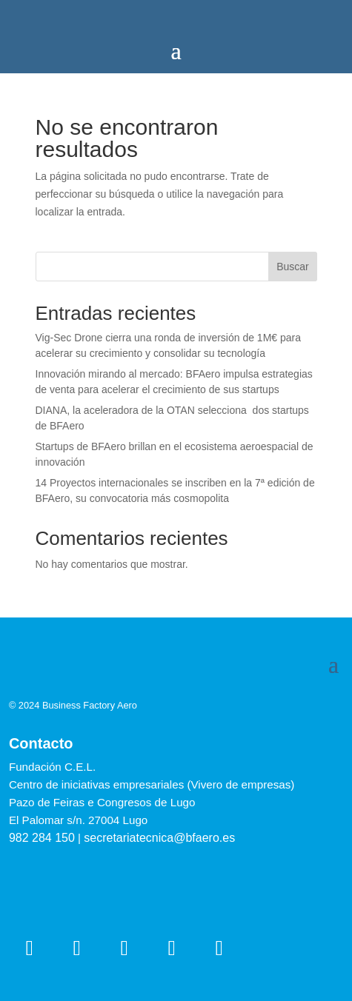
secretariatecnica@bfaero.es (159, 837)
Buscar (292, 266)
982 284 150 (42, 837)
